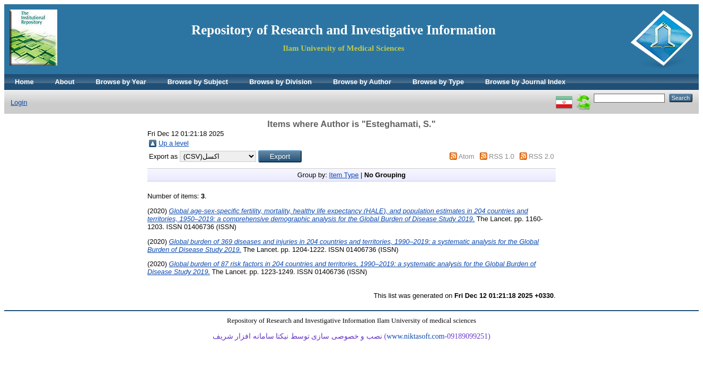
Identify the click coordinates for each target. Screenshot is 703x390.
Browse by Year (121, 82)
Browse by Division (280, 82)
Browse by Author (362, 82)
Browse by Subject (198, 82)
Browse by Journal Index (525, 82)
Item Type (344, 175)
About (65, 82)
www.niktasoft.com (415, 336)
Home (24, 82)
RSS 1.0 (501, 156)
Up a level (174, 143)
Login (19, 102)
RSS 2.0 (541, 156)
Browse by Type (438, 82)
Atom (466, 156)
